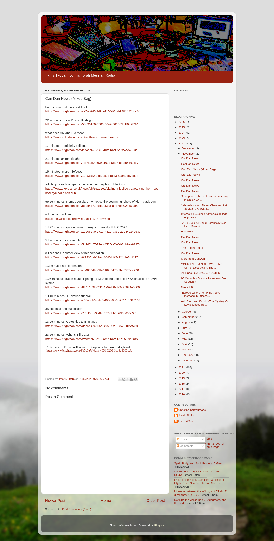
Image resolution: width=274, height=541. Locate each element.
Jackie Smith (186, 415)
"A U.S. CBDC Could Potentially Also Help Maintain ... (203, 224)
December (189, 148)
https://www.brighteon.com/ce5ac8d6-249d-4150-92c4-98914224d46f (92, 111)
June (185, 333)
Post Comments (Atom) (76, 509)
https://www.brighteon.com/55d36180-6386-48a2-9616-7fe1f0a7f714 (91, 124)
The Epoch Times (192, 247)
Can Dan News (190, 174)
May (185, 338)
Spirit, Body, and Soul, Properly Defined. (199, 463)
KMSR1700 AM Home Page (214, 445)
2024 (181, 132)
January (187, 360)
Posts (182, 439)
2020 (181, 372)
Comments (185, 445)
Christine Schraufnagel (192, 409)
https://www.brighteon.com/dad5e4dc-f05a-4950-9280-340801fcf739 (91, 326)
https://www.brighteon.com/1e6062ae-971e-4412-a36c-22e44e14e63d (93, 231)
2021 (181, 367)
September (189, 316)
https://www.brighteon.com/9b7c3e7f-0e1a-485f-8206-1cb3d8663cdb (89, 350)
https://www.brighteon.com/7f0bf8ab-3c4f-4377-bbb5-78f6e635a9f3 (90, 313)
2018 (181, 383)
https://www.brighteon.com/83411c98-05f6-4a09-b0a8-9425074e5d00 (92, 287)
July (185, 327)
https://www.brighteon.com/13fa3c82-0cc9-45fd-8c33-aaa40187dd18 (92, 176)
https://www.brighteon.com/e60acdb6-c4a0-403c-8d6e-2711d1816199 (92, 300)
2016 (181, 394)
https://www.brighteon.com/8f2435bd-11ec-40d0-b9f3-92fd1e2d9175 (91, 257)
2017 (181, 389)
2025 (181, 127)
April (185, 344)
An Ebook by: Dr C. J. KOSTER (200, 273)
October (187, 311)
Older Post (155, 500)
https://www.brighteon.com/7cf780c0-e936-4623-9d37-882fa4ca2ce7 (92, 163)
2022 (181, 143)
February (188, 354)
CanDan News (190, 158)
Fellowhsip (187, 231)
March (186, 349)
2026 (181, 121)
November (189, 153)
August (186, 322)
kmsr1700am (186, 421)
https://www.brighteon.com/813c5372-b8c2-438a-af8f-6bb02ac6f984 (91, 205)
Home (106, 500)
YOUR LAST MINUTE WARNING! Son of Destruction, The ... (202, 266)
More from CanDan (193, 258)
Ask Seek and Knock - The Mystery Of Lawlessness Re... (204, 303)
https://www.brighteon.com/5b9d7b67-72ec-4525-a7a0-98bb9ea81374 (93, 244)
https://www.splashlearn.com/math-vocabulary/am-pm (81, 137)
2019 (181, 378)
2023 (181, 138)
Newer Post (55, 500)
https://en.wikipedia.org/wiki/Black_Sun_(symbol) (78, 218)
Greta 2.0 (187, 287)
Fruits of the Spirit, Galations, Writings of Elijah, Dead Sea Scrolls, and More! (199, 481)
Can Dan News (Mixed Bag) (198, 169)
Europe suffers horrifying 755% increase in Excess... (200, 294)
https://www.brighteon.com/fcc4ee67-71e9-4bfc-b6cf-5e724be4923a (91, 150)
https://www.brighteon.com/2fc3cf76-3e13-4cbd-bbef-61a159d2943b (91, 339)
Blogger (159, 525)
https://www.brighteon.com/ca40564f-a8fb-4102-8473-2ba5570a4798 (92, 270)
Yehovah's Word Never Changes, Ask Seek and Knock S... (204, 207)
